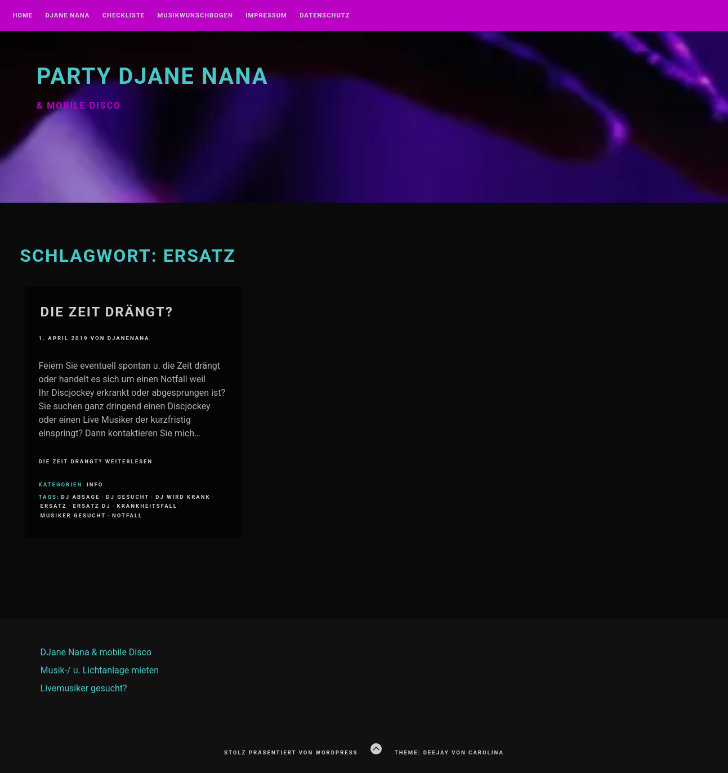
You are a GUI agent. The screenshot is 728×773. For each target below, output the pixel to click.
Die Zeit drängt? (107, 312)
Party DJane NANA (153, 76)
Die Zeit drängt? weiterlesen (96, 461)
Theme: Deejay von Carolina (449, 752)
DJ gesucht (127, 497)
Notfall (127, 515)
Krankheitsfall (147, 506)
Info (95, 484)
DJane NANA (67, 15)
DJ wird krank (183, 497)
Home (22, 15)
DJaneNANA (129, 338)
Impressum (266, 15)
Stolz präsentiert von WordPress (291, 752)
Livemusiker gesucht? (84, 688)
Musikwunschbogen (195, 15)
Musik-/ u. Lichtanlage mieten (100, 670)
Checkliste (123, 15)
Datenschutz (325, 15)
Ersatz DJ (92, 506)
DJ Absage (80, 497)
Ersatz (54, 506)
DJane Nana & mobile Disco (96, 652)
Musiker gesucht (73, 515)
